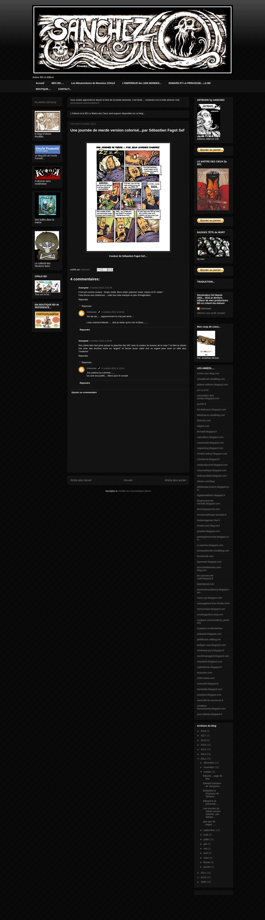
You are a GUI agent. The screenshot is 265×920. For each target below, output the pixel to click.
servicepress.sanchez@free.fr (84, 103)
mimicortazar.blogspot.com (211, 609)
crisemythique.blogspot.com (211, 470)
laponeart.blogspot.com (209, 561)
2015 (204, 744)
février (207, 862)
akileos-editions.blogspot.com (212, 384)
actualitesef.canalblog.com (211, 379)
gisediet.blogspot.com (208, 531)
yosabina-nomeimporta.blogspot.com (211, 707)
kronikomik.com (205, 556)
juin (205, 844)
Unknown (92, 312)
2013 (204, 754)
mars (206, 857)
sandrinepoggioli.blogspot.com (213, 656)
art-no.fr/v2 (203, 390)
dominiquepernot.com (208, 509)
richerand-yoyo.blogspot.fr (210, 650)
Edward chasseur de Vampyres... (212, 784)
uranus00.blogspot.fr (208, 683)
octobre (207, 771)
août (206, 834)
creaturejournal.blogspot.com (212, 464)
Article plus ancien (175, 480)
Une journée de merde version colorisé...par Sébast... (212, 812)
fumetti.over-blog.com (208, 525)
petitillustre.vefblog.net (209, 639)
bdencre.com (204, 420)
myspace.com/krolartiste (210, 628)
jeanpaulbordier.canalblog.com (213, 550)
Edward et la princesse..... (211, 802)
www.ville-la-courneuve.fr (210, 700)
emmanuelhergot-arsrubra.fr (211, 514)
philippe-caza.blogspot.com (211, 645)
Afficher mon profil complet (211, 313)
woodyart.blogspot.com (209, 694)
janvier (207, 867)
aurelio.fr (201, 404)
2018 (204, 731)
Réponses (87, 306)
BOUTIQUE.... (43, 89)
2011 (204, 872)
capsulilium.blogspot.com (210, 437)
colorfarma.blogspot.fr (208, 459)
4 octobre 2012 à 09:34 (113, 312)
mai (205, 848)
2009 (204, 882)
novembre (209, 767)
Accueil (40, 83)
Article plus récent (80, 480)
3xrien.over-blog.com (208, 373)
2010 (204, 877)
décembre (209, 762)
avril (206, 853)
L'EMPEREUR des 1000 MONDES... (141, 83)
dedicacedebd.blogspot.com (211, 475)
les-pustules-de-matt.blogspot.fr (205, 577)
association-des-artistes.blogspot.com (208, 397)
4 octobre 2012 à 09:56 (100, 341)
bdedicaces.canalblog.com (211, 415)
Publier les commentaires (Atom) (135, 491)
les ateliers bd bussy (45, 102)
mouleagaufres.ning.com (210, 614)
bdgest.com (203, 426)
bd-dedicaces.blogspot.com (211, 409)
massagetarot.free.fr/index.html (213, 603)
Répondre (83, 299)
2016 (204, 740)
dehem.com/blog (206, 481)
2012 (204, 758)
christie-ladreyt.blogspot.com (212, 453)
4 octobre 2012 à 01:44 (100, 287)
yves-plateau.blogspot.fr (209, 714)
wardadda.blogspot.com (209, 689)
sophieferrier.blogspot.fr (209, 667)
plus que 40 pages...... (209, 823)
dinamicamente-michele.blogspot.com (208, 502)
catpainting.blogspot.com (210, 448)
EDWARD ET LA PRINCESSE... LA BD (190, 83)
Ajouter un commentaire (84, 392)
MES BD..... (58, 83)
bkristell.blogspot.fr (207, 431)
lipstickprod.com (205, 584)
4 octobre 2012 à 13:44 (113, 368)
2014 (204, 749)
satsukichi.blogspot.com (209, 661)
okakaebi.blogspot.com (209, 634)
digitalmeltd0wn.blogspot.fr (211, 495)
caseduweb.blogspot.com (210, 442)
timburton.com (204, 672)
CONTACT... (64, 89)
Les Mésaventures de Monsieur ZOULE (93, 83)
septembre (209, 830)
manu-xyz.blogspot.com (209, 597)
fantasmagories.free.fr (208, 520)
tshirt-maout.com (206, 678)
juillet (206, 839)
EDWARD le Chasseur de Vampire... (211, 793)
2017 (204, 735)
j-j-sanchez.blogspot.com (210, 545)
